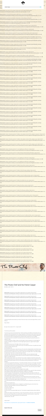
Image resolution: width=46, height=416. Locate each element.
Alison (7, 286)
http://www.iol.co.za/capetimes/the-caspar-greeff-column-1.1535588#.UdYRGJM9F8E (19, 402)
